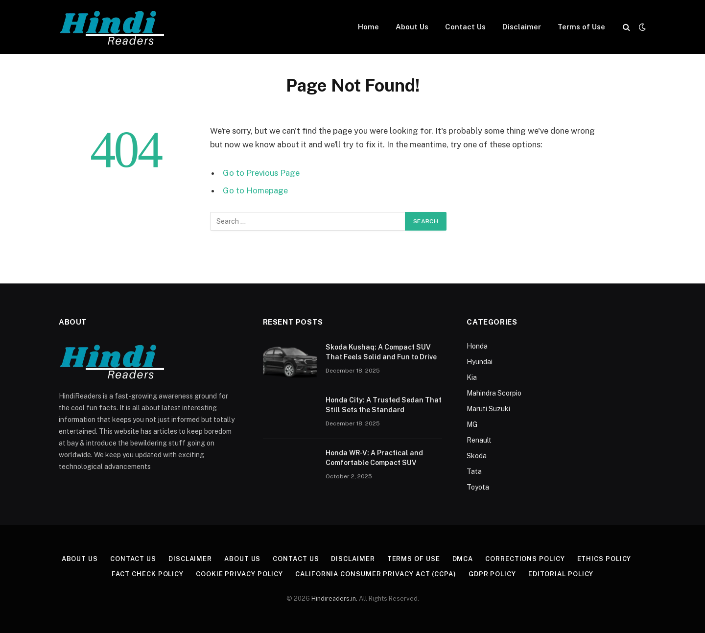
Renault (479, 440)
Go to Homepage (255, 190)
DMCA (462, 559)
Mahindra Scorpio (494, 393)
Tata (474, 471)
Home (368, 27)
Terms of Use (581, 27)
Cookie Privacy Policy (239, 574)
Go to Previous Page (261, 173)
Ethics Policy (604, 559)
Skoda (477, 456)
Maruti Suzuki (488, 409)
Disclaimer (521, 27)
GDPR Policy (492, 574)
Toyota (478, 487)
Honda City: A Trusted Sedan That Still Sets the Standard (384, 405)
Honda (477, 346)
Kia (472, 377)
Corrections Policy (524, 559)
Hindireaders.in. (335, 598)
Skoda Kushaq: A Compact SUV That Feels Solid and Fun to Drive (381, 352)
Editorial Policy (561, 574)
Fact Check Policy (148, 574)
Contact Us (465, 27)
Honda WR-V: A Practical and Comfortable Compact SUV (374, 458)
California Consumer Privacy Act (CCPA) (375, 574)
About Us (412, 27)
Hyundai (480, 362)
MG (472, 424)
